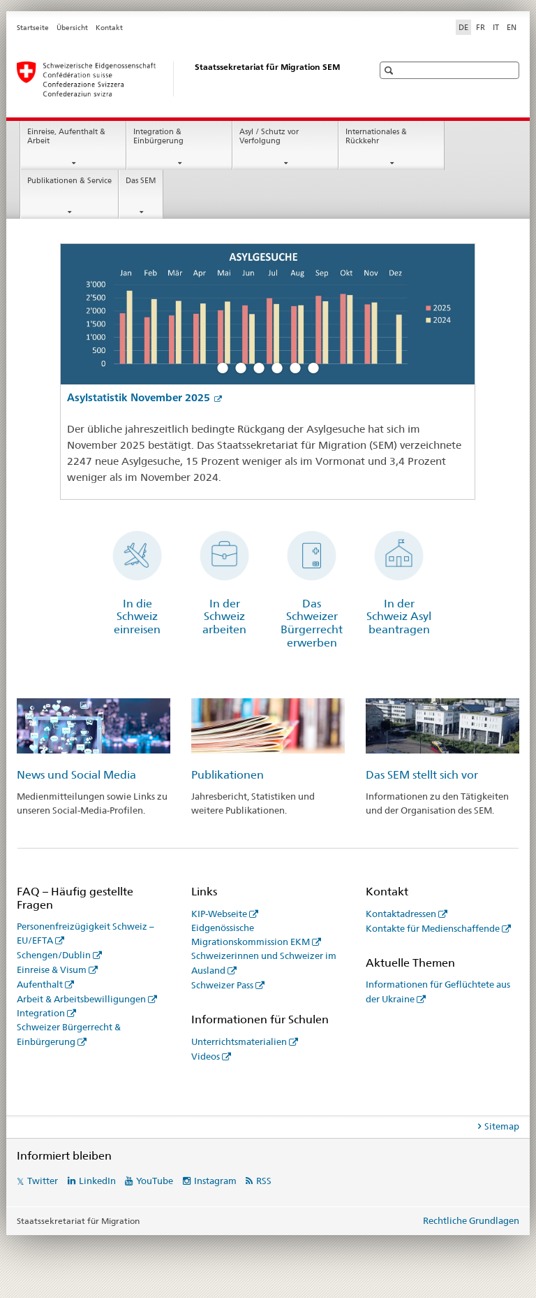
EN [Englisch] (511, 27)
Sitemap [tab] (501, 1126)
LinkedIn (97, 1180)
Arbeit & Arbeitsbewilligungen (81, 998)
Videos (205, 1056)
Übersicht (72, 27)
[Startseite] (181, 79)
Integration (41, 1012)
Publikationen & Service (69, 180)
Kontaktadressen (401, 913)
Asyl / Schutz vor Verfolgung (269, 136)
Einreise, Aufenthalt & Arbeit (66, 136)
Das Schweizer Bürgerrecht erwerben (312, 623)
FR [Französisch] (480, 27)
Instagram (215, 1180)
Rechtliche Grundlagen (471, 1220)
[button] (390, 70)
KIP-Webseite (219, 913)
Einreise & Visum (52, 969)
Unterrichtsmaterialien (239, 1041)
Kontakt (109, 27)
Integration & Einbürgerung (158, 136)
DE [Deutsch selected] (463, 27)
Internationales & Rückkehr (376, 136)
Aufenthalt (40, 984)
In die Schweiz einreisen (137, 616)
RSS (263, 1180)
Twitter (42, 1180)
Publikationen (227, 774)
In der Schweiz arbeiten (224, 616)
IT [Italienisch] (496, 27)
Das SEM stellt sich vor (422, 774)
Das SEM (141, 180)
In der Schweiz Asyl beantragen (398, 616)
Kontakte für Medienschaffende (433, 928)
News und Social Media (76, 774)
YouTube (154, 1180)
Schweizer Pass (222, 984)
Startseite (33, 27)
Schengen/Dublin (54, 954)
